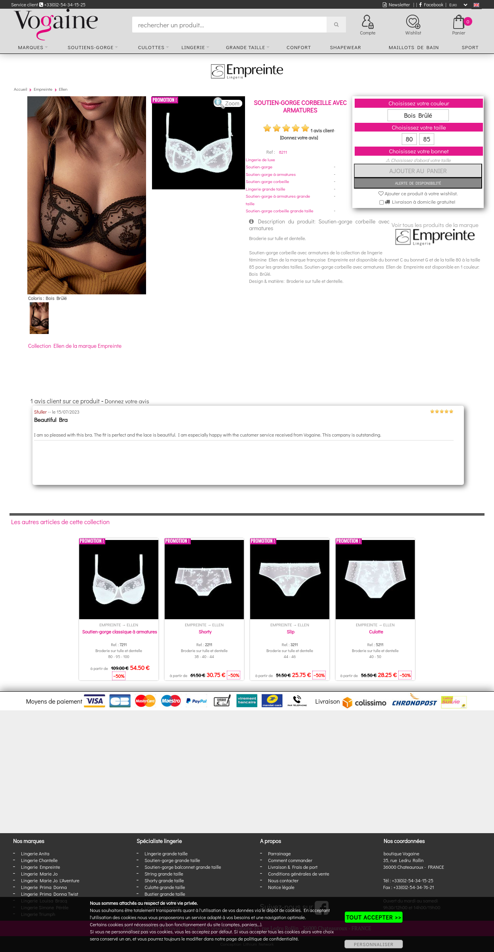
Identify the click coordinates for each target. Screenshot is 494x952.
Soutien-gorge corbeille (267, 181)
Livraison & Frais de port (292, 867)
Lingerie (193, 47)
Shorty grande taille (164, 880)
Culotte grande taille (164, 887)
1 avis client (322, 130)
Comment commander (290, 860)
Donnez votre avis (127, 401)
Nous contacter (283, 880)
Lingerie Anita (35, 853)
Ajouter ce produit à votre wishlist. (418, 193)
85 (426, 139)
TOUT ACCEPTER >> (373, 917)
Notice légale (281, 887)
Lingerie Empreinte (40, 867)
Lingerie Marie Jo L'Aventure (50, 880)
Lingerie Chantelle (39, 860)
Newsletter (396, 4)
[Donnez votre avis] (299, 137)
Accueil (20, 89)
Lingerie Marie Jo (39, 873)
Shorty (205, 631)
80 (409, 139)
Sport (470, 47)
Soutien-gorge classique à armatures (119, 631)
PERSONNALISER (373, 944)
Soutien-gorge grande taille (172, 860)
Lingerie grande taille (265, 189)
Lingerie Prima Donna (44, 887)
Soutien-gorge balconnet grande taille (182, 867)
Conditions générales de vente (298, 873)
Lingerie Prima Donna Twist (49, 894)
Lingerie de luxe (260, 159)
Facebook (431, 4)
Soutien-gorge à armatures (271, 174)
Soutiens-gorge (91, 47)
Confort (299, 47)
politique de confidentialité (271, 938)
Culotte (376, 631)
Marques (31, 47)
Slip (290, 631)
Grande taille (245, 47)
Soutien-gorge (259, 167)
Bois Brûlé (418, 115)
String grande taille (163, 873)
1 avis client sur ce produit (65, 401)
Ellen (63, 89)
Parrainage (279, 853)
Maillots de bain (414, 47)
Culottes (151, 47)
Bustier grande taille (164, 894)
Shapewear (345, 47)
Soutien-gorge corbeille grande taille (280, 211)
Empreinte (43, 89)
